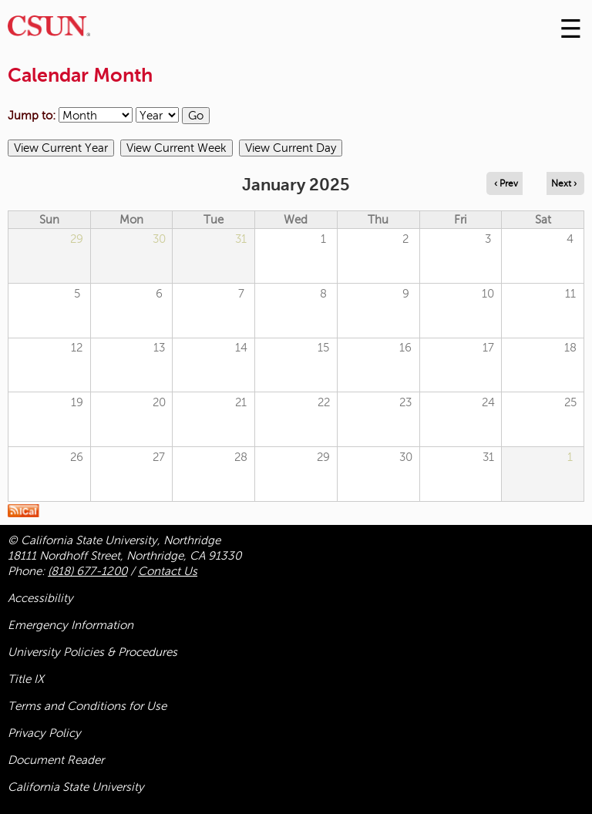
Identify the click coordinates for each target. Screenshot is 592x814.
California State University (76, 787)
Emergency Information (70, 625)
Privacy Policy (44, 733)
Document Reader (56, 760)
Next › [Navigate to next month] (564, 183)
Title (26, 679)
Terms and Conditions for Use (87, 706)
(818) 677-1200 (87, 571)
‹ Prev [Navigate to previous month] (506, 183)
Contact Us (167, 571)
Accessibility (40, 598)
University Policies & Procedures (92, 652)
